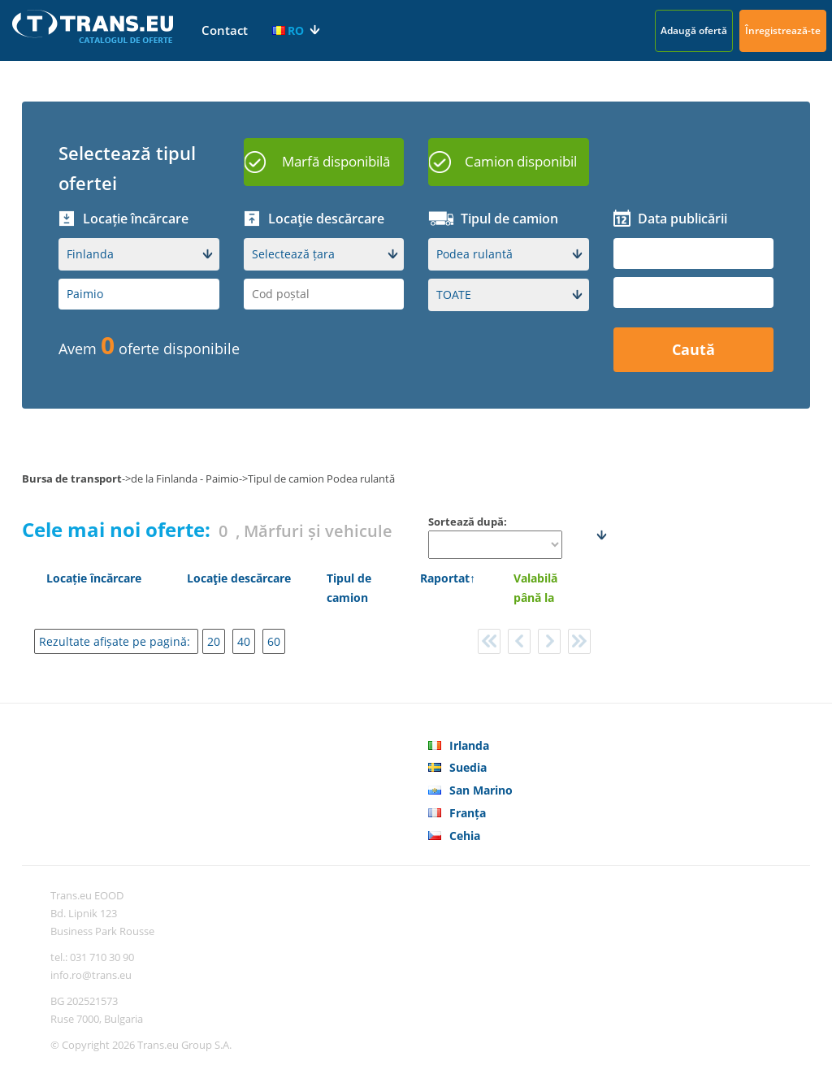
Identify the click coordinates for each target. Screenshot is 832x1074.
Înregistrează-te (783, 30)
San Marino (481, 790)
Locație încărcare (93, 578)
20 (213, 641)
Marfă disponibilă (336, 161)
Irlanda (469, 745)
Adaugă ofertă (694, 30)
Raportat (445, 578)
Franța (467, 813)
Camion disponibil (521, 161)
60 (273, 641)
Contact (225, 30)
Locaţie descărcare (239, 578)
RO (288, 30)
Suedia (468, 767)
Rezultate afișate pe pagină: (116, 641)
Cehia (464, 835)
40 (243, 641)
